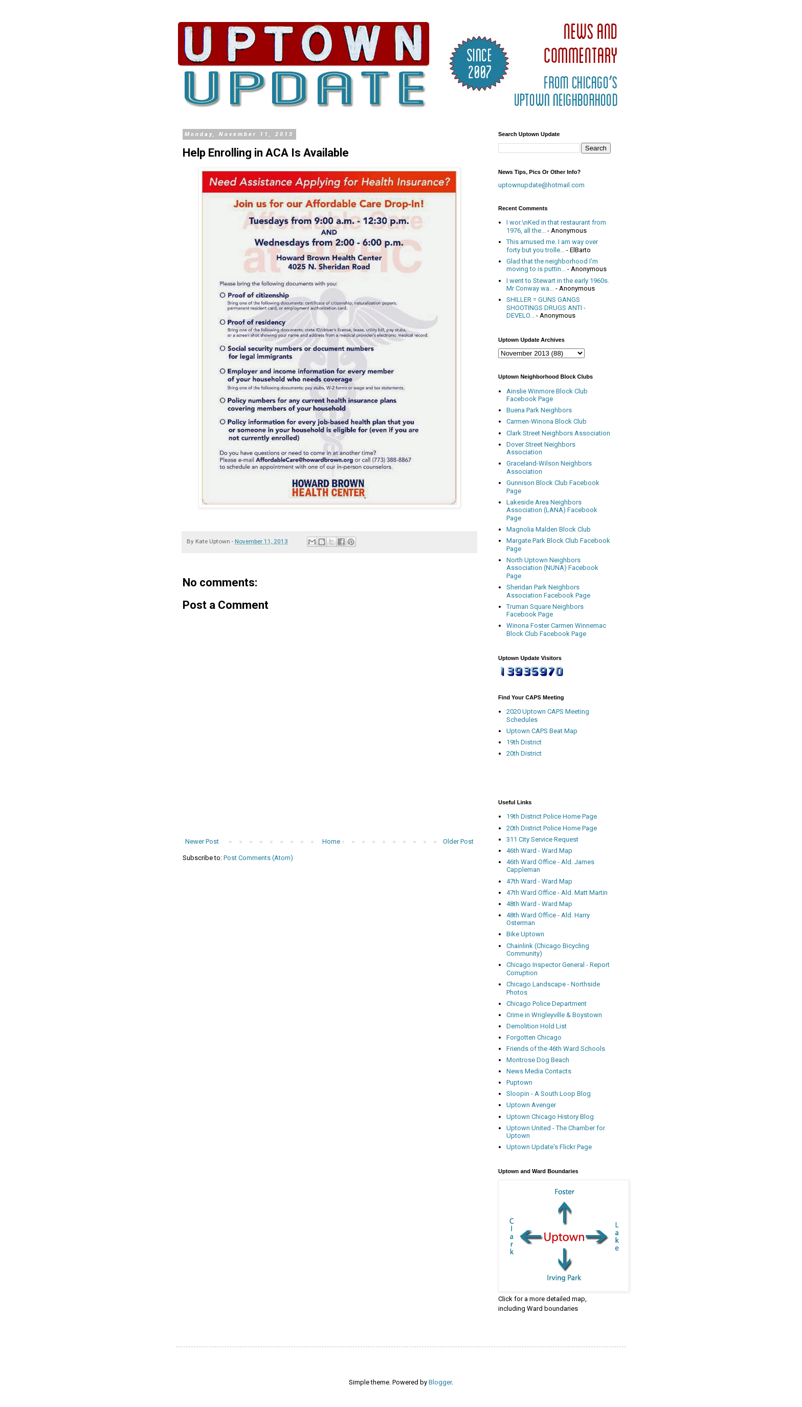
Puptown (519, 1082)
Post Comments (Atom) (258, 858)
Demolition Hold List (536, 1026)
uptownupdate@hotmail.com (541, 185)
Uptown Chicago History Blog (550, 1116)
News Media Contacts (538, 1071)
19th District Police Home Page (551, 816)
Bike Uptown (525, 934)
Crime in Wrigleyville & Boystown (554, 1015)
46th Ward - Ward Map (539, 850)
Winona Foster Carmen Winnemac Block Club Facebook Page (556, 629)
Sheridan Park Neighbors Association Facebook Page (548, 591)
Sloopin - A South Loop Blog (548, 1093)
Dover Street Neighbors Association (540, 448)
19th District (524, 742)
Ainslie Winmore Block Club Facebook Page (547, 395)
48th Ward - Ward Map (539, 904)
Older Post (458, 841)
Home (331, 841)
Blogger (440, 1382)
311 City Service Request (542, 839)
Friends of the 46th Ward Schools (555, 1048)
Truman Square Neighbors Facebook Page (545, 611)
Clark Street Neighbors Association (558, 433)
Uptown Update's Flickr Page (549, 1147)
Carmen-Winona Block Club (546, 421)
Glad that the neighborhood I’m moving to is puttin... (552, 265)
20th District (524, 753)
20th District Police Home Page (551, 828)
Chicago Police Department (546, 1003)
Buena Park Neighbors (539, 410)
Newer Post (202, 841)
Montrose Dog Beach (537, 1060)
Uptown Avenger (531, 1105)
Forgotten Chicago (534, 1037)
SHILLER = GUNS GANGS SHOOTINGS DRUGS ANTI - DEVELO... (546, 307)
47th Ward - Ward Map (539, 881)
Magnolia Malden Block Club (548, 529)
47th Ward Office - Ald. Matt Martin (557, 892)
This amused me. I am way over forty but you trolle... (552, 246)
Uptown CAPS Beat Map (541, 731)
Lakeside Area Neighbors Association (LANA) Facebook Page (551, 510)
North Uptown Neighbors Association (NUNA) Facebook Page (552, 568)
